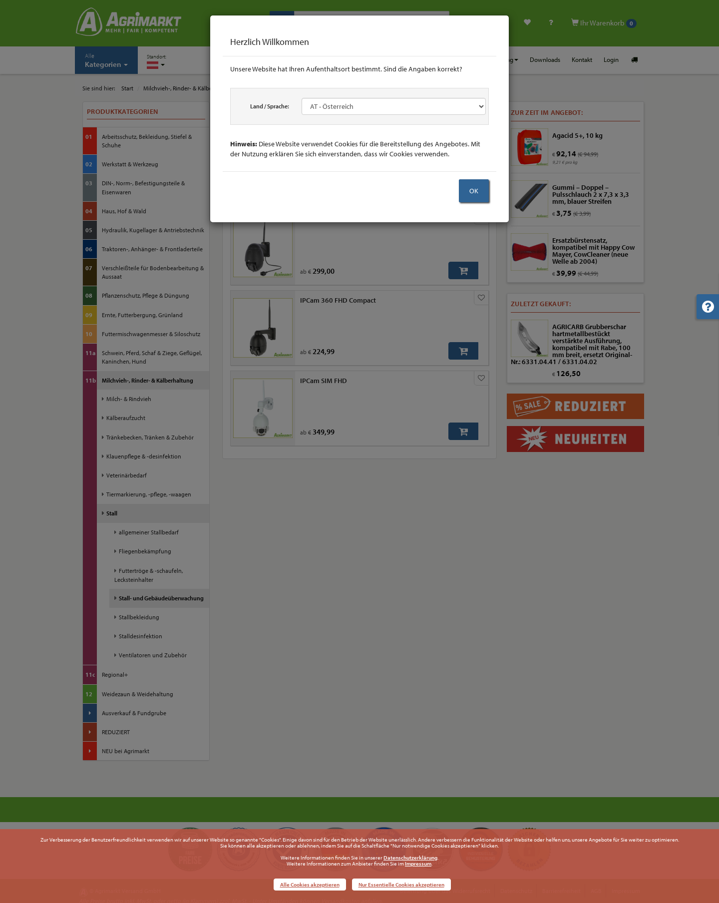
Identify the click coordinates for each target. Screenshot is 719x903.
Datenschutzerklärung (410, 857)
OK (473, 190)
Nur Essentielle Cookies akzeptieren (401, 884)
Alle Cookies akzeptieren (310, 884)
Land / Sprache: (269, 106)
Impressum (418, 863)
